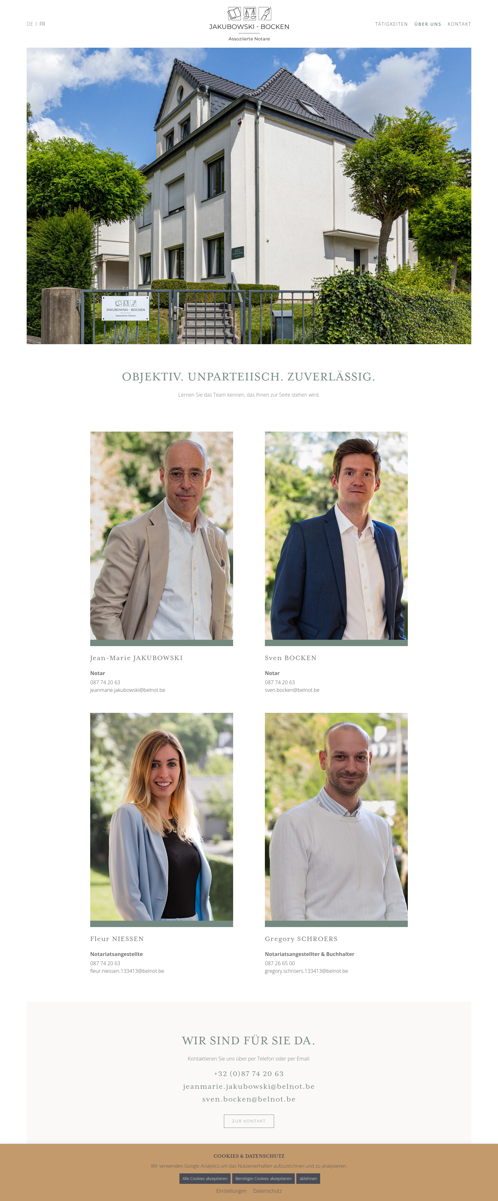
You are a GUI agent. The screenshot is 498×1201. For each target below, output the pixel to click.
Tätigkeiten (391, 24)
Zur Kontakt (249, 1121)
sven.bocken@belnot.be (292, 689)
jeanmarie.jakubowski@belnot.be (127, 689)
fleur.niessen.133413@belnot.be (127, 970)
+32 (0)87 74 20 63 (249, 1074)
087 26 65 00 (280, 963)
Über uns (427, 24)
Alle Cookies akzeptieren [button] (205, 1178)
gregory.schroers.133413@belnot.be (306, 970)
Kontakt (459, 24)
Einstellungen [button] (231, 1190)
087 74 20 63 (105, 682)
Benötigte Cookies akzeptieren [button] (263, 1178)
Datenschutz (267, 1190)
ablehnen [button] (308, 1178)
